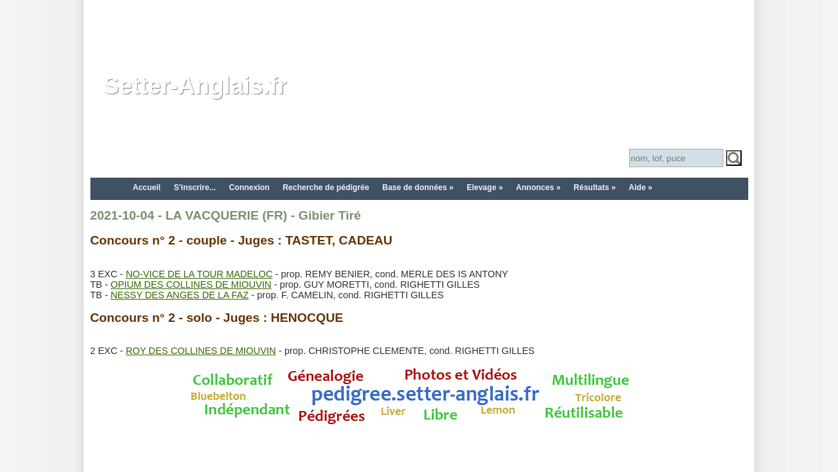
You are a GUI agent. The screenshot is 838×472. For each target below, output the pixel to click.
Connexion (249, 187)
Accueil (147, 187)
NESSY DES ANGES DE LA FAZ (180, 295)
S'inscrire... (195, 187)
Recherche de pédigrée (325, 187)
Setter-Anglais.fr (195, 85)
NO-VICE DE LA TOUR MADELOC (199, 274)
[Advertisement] (419, 29)
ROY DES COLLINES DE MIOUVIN (201, 350)
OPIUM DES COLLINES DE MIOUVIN (191, 284)
